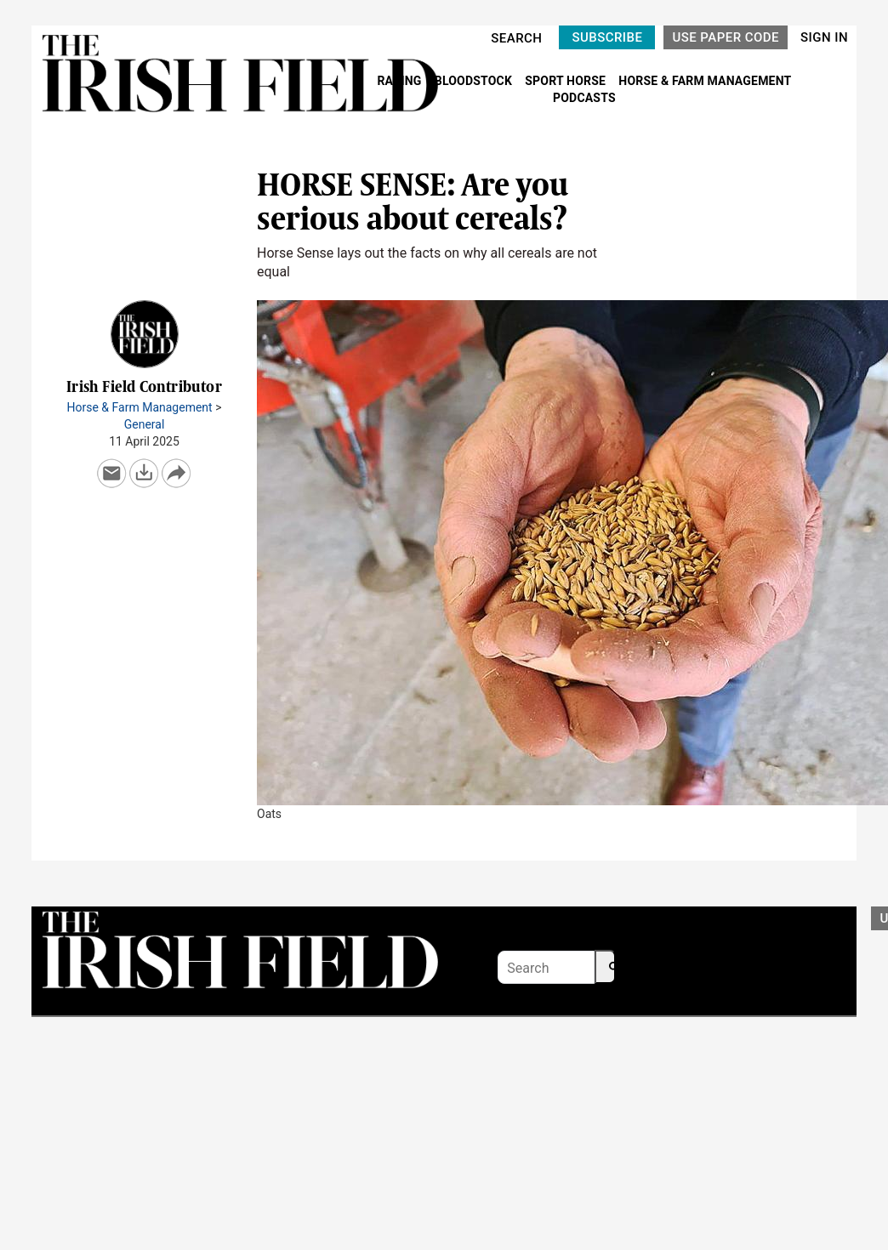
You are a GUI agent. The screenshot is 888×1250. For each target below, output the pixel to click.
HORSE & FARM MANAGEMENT (704, 81)
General (144, 424)
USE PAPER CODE (725, 37)
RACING (400, 81)
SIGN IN (824, 37)
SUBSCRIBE (607, 37)
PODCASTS (584, 98)
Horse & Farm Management (140, 407)
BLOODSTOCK (475, 81)
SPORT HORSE (566, 81)
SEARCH (516, 38)
